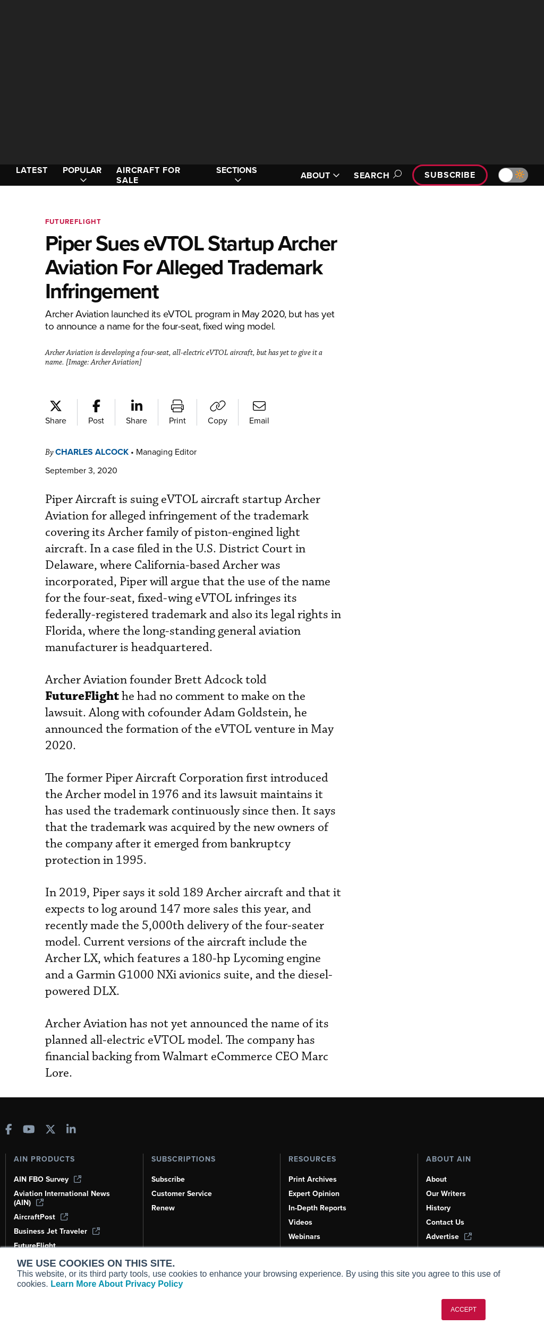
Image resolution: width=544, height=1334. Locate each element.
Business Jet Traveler (58, 1214)
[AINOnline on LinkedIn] (71, 1112)
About (436, 1162)
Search (371, 175)
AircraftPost (41, 1200)
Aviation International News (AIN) (62, 1181)
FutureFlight (75, 222)
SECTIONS (238, 175)
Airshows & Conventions (332, 1233)
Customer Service (183, 1176)
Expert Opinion (315, 1176)
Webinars (305, 1219)
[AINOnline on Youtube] (29, 1112)
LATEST (33, 170)
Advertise (449, 1219)
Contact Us (445, 1205)
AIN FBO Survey (49, 1162)
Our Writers (446, 1176)
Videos (300, 1205)
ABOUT (314, 175)
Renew (163, 1190)
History (439, 1190)
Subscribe (448, 174)
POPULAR (84, 175)
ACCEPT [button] (463, 1309)
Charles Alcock (96, 451)
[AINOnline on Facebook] (8, 1112)
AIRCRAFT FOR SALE (153, 175)
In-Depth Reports (318, 1190)
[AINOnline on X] (50, 1112)
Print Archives (313, 1162)
